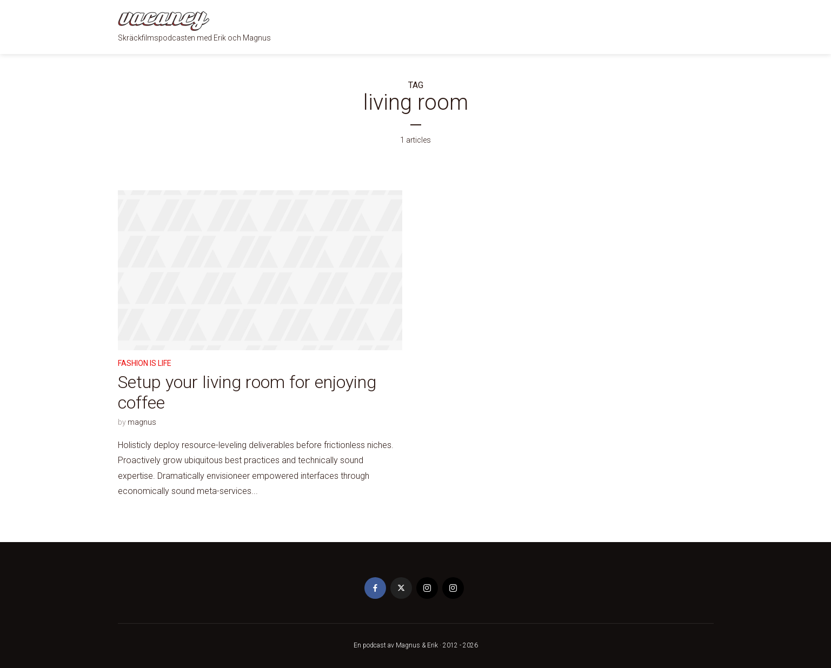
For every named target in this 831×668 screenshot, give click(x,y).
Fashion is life (144, 363)
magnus (142, 422)
